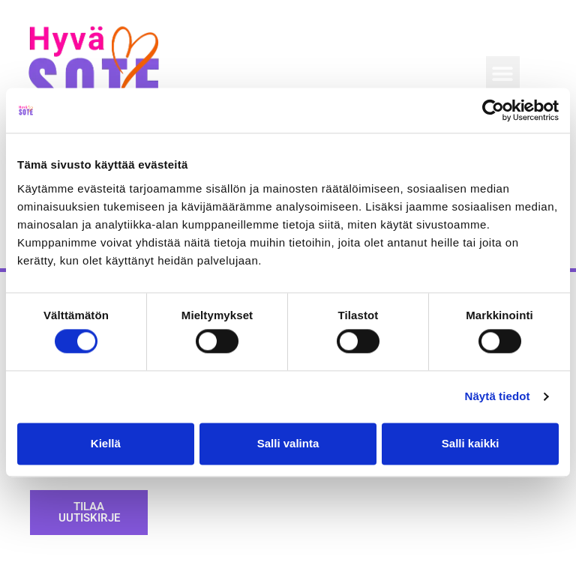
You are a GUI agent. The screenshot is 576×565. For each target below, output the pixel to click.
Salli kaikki (471, 443)
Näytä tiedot (497, 396)
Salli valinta (288, 443)
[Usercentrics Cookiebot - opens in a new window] (493, 110)
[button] (503, 73)
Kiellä (106, 443)
